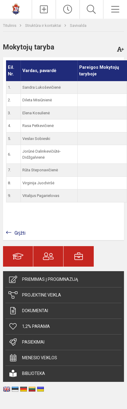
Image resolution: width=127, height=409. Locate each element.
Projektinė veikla (34, 295)
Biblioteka (26, 373)
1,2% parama (29, 326)
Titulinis (10, 25)
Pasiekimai (26, 342)
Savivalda (78, 25)
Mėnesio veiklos (32, 357)
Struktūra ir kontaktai (43, 25)
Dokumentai (28, 310)
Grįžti (20, 233)
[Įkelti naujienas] (44, 9)
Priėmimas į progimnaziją (43, 279)
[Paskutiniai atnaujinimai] (68, 9)
